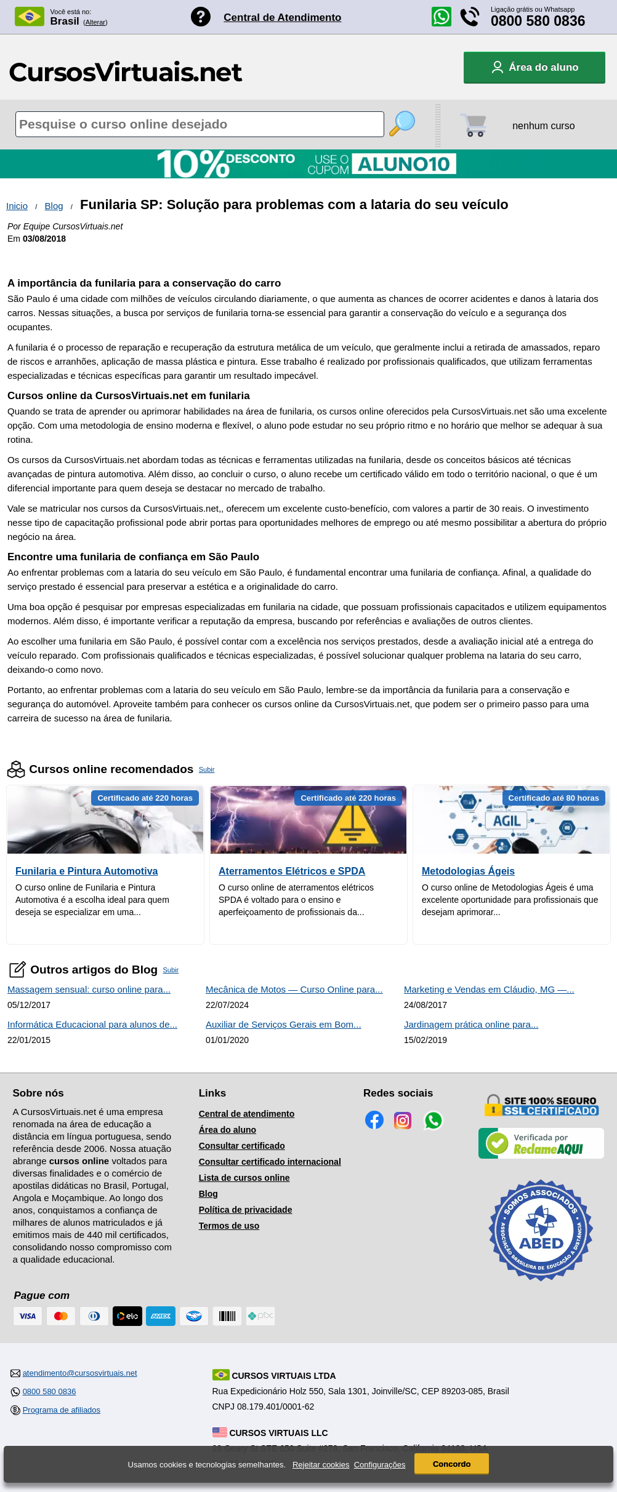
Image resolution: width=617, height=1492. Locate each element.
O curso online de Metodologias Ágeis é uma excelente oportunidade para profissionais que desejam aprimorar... (510, 900)
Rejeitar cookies (321, 1464)
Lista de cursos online (244, 1178)
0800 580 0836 (538, 21)
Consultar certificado (242, 1146)
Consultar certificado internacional (270, 1162)
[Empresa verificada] (541, 1156)
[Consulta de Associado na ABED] (541, 1286)
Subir (207, 769)
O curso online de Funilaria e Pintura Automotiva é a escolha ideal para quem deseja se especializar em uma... (92, 900)
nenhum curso (543, 126)
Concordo (451, 1464)
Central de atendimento (247, 1114)
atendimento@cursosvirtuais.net (80, 1373)
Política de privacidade (245, 1210)
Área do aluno (227, 1130)
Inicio (17, 205)
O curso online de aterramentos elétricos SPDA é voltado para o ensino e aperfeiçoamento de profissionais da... (296, 900)
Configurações (380, 1464)
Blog (54, 205)
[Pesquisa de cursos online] (199, 124)
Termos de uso (229, 1226)
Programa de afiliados (61, 1410)
